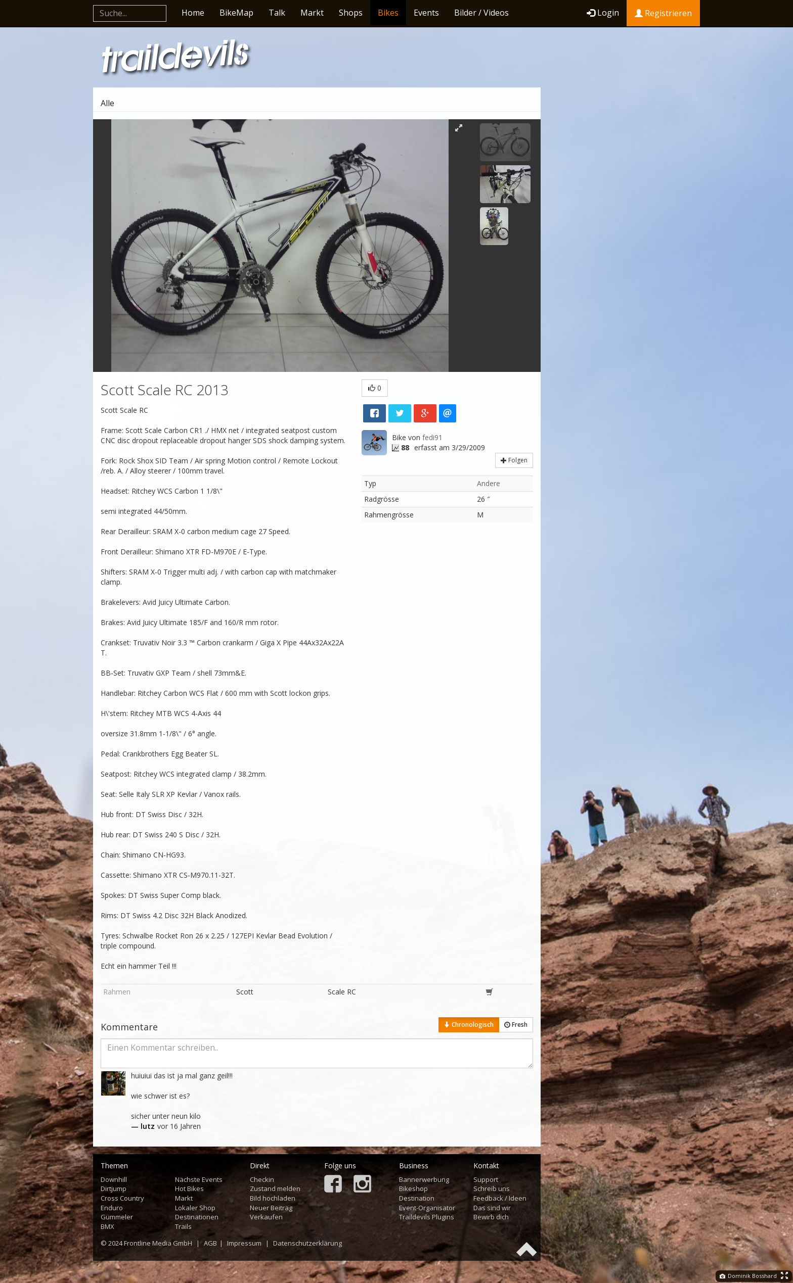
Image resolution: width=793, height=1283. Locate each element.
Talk (277, 12)
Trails (183, 1226)
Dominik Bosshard (748, 1275)
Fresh (515, 1024)
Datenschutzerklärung (307, 1243)
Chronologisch (469, 1024)
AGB (210, 1243)
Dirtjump (113, 1188)
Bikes (388, 12)
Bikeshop (413, 1188)
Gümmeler (117, 1216)
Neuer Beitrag (271, 1207)
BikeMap (236, 12)
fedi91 (432, 437)
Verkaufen (266, 1216)
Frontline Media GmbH (158, 1243)
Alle (107, 103)
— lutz (143, 1126)
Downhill (114, 1179)
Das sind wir (492, 1207)
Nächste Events (199, 1179)
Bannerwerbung (424, 1179)
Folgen (514, 460)
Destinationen (196, 1216)
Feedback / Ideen (499, 1198)
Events (426, 12)
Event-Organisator (427, 1207)
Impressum (244, 1243)
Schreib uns (491, 1188)
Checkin (262, 1179)
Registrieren (663, 13)
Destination (416, 1198)
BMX (107, 1226)
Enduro (112, 1207)
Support (485, 1179)
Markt (312, 12)
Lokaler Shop (195, 1207)
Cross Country (122, 1198)
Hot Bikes (189, 1188)
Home (193, 12)
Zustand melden (275, 1188)
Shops (351, 12)
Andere (488, 483)
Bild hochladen (272, 1198)
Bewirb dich (491, 1216)
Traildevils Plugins (426, 1216)
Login (603, 12)
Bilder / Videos (481, 12)
